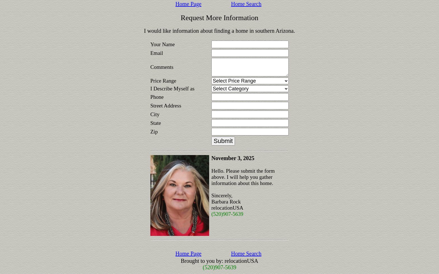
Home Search (246, 4)
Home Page (189, 4)
